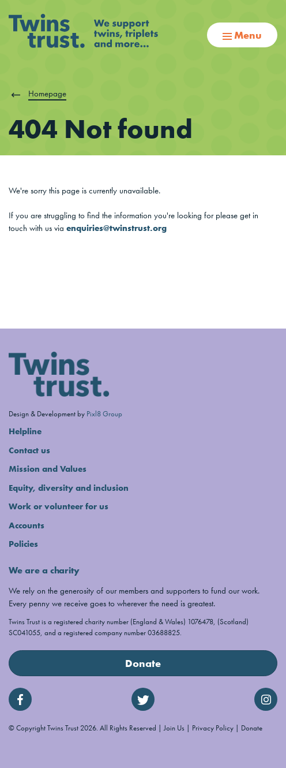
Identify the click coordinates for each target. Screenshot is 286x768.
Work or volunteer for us (58, 506)
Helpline (25, 431)
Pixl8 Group (104, 414)
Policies (23, 544)
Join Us (174, 728)
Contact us (29, 450)
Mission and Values (47, 469)
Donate (143, 663)
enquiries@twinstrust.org (116, 228)
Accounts (26, 525)
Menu (242, 35)
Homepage (47, 93)
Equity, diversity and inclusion (69, 488)
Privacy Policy (213, 728)
